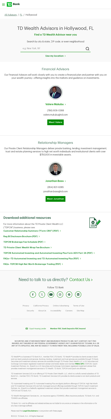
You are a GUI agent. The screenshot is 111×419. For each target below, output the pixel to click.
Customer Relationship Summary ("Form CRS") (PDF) (31, 231)
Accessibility (55, 311)
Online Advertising (61, 306)
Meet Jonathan (55, 199)
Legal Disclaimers (30, 411)
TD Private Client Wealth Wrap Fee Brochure (26, 248)
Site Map (80, 311)
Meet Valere (55, 122)
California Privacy (41, 306)
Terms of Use (78, 306)
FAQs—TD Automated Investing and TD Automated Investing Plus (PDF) (41, 259)
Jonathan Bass (54, 181)
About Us (42, 311)
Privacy (26, 306)
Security (30, 311)
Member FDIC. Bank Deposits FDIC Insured (68, 328)
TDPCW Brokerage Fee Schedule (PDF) (23, 242)
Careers (68, 311)
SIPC (82, 364)
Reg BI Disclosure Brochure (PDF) (20, 236)
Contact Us (80, 280)
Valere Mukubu (54, 104)
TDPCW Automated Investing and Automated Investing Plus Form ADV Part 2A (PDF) (48, 253)
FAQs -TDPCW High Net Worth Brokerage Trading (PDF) (32, 264)
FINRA (77, 364)
